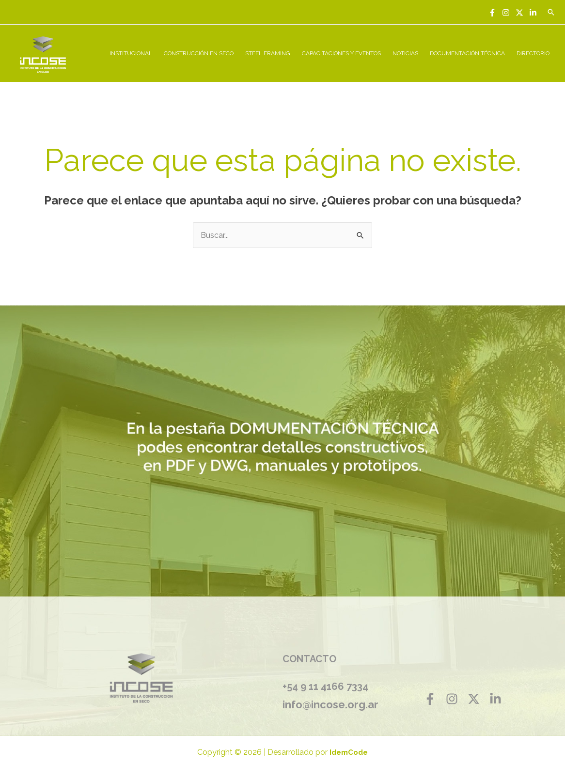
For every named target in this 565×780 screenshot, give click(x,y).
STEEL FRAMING (267, 53)
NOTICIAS (405, 53)
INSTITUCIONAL (131, 53)
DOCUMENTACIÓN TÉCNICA (467, 53)
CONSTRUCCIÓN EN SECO (199, 53)
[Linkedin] (533, 12)
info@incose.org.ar (330, 704)
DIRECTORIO (533, 53)
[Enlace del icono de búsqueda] (551, 12)
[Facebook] (492, 12)
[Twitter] (519, 12)
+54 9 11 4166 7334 (325, 686)
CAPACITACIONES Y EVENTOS (341, 53)
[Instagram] (506, 12)
